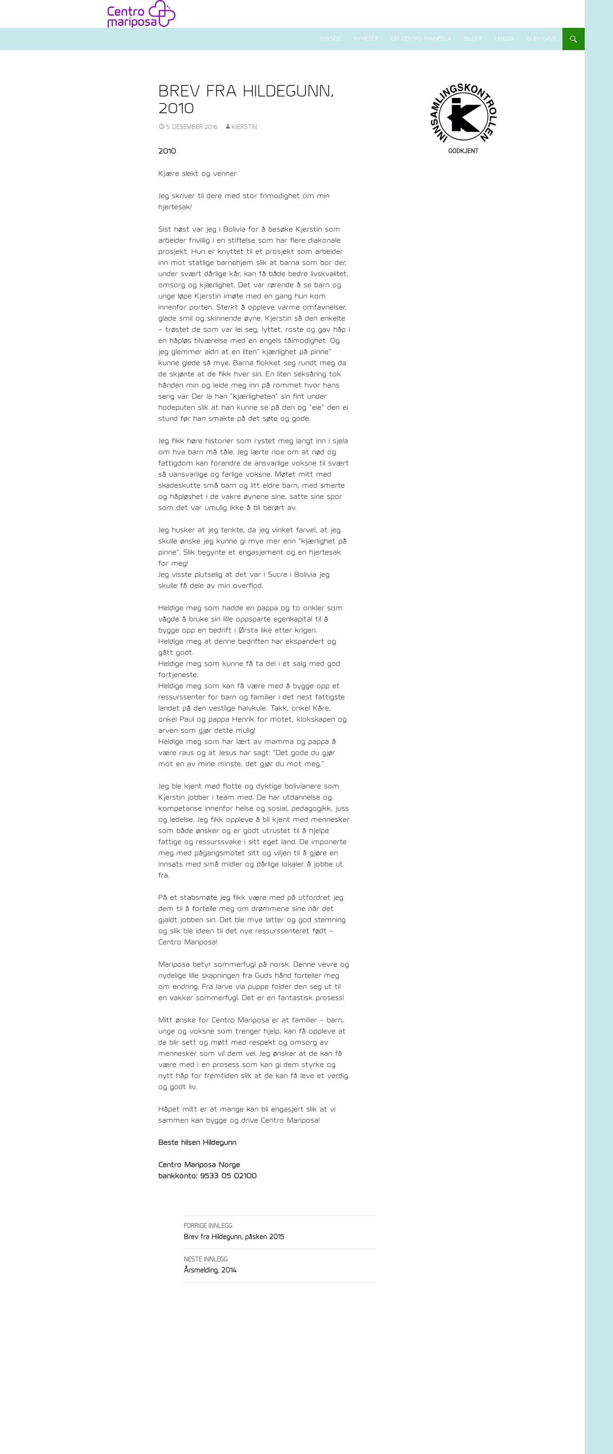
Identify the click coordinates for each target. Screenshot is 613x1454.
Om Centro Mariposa (421, 38)
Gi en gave (541, 38)
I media (504, 38)
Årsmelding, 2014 (280, 1264)
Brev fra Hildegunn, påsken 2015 (280, 1231)
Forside (330, 38)
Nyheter (366, 38)
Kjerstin (244, 127)
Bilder (473, 38)
